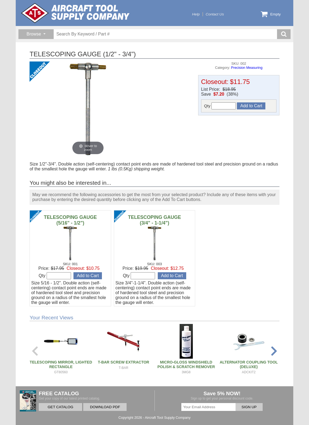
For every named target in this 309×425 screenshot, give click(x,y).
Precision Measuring (246, 68)
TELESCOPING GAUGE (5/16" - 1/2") (70, 220)
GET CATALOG (60, 407)
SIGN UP (249, 407)
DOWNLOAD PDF (105, 407)
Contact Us (215, 14)
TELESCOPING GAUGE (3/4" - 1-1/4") (154, 220)
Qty (220, 105)
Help (196, 14)
